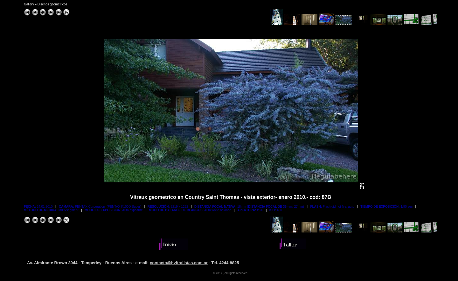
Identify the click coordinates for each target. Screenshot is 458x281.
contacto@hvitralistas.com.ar (179, 262)
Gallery (29, 4)
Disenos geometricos (52, 4)
